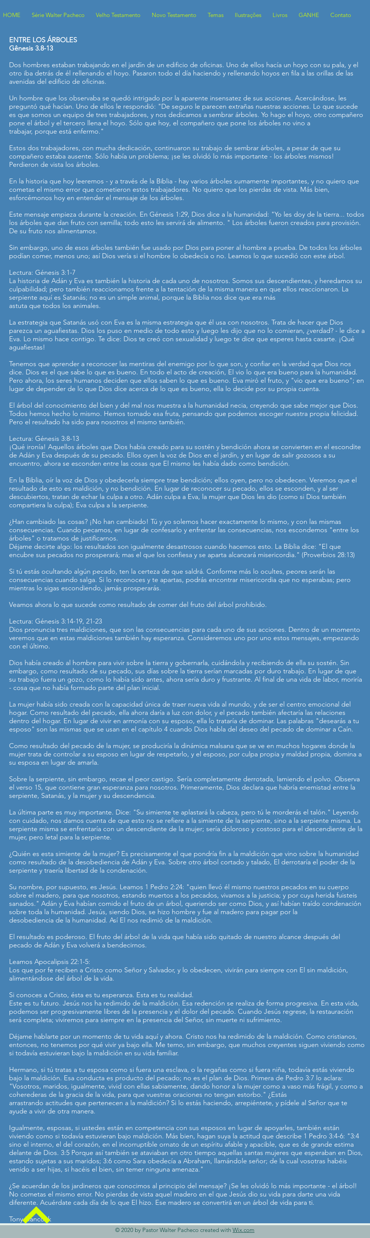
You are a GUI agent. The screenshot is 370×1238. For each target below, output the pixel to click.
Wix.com (243, 1229)
